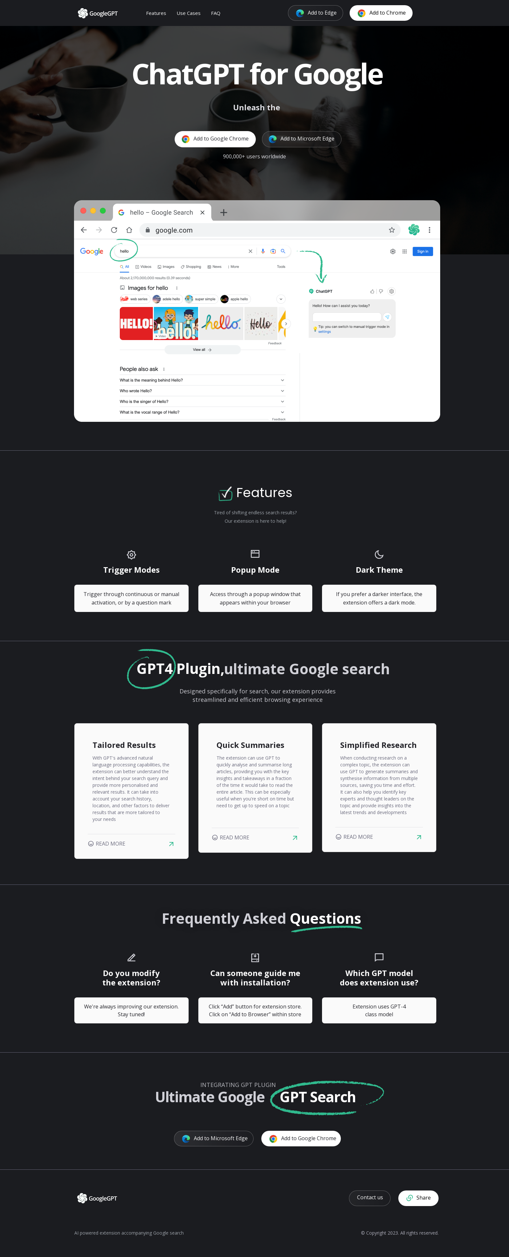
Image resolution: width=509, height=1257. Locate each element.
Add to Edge (319, 13)
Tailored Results (124, 744)
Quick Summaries (250, 744)
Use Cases (192, 12)
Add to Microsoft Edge (301, 139)
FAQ (219, 12)
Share (418, 1198)
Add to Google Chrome (215, 139)
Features (159, 12)
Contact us (370, 1197)
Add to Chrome (385, 13)
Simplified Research (378, 744)
